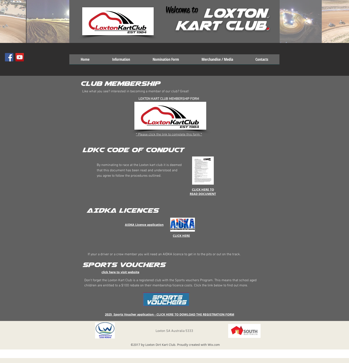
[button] (121, 60)
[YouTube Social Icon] (19, 57)
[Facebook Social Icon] (9, 57)
